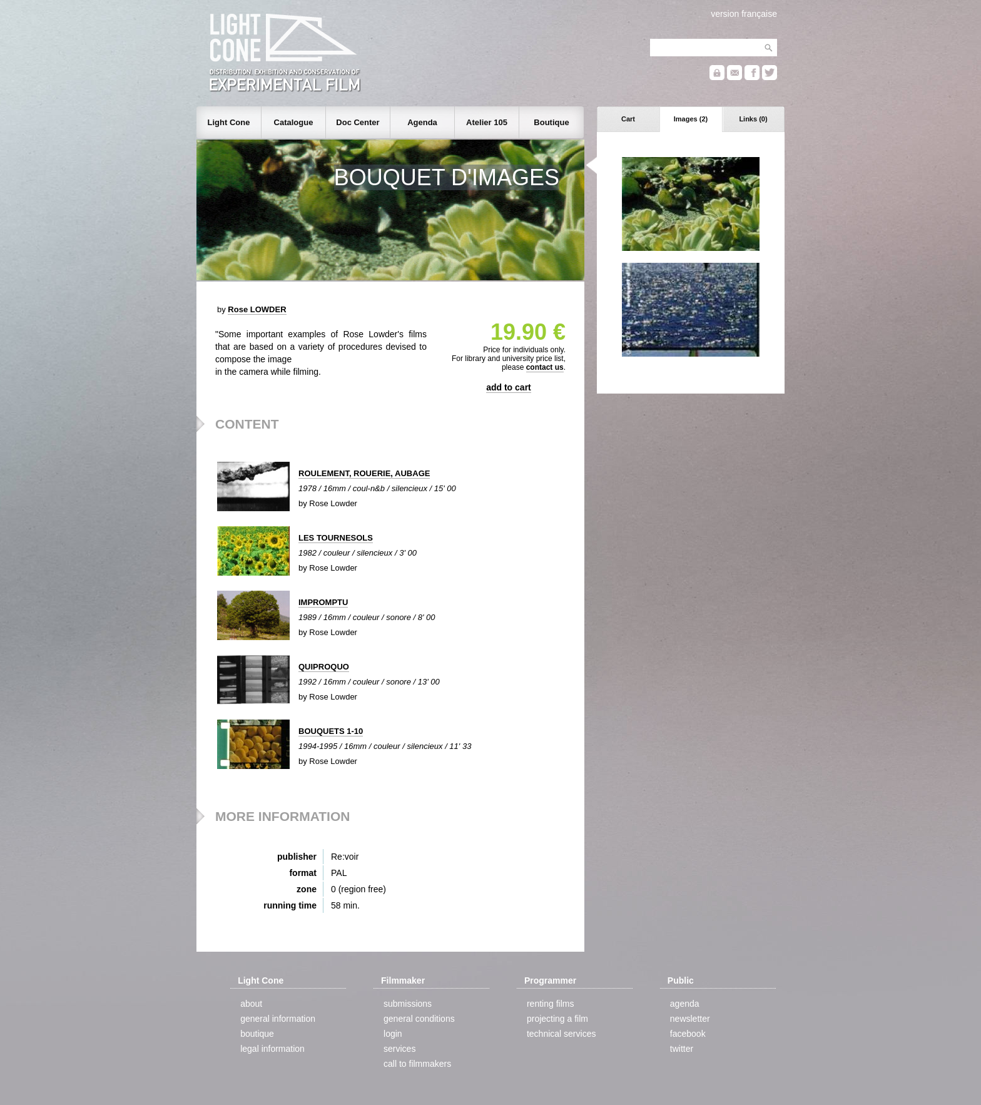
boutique (257, 1034)
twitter (681, 1049)
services (399, 1049)
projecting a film (557, 1019)
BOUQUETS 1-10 (330, 731)
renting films (550, 1004)
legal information (272, 1049)
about (251, 1004)
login (393, 1034)
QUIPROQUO (323, 666)
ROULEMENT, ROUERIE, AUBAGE (364, 473)
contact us (545, 367)
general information (277, 1019)
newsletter (690, 1019)
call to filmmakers (417, 1064)
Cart (628, 119)
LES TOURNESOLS (335, 537)
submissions (408, 1004)
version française (744, 14)
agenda (684, 1004)
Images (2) (691, 119)
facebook (688, 1034)
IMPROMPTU (323, 602)
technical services (561, 1034)
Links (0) (753, 119)
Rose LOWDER (257, 309)
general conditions (419, 1019)
